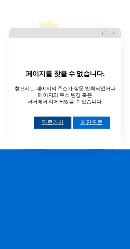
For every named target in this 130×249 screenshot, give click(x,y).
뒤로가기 (53, 122)
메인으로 (91, 122)
